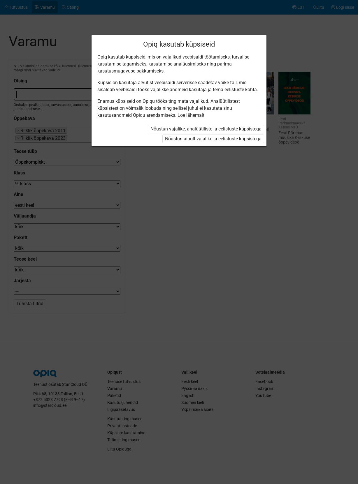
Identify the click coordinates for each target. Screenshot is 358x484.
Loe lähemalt (191, 115)
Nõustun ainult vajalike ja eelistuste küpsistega (213, 139)
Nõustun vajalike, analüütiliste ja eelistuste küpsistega (206, 129)
